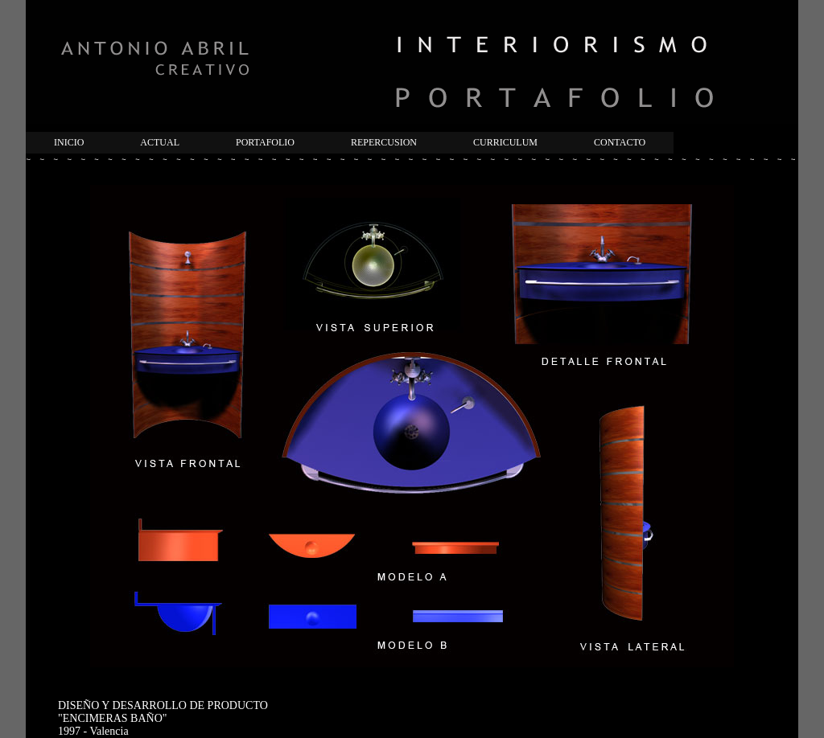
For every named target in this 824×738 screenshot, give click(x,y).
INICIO (69, 142)
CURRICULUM (505, 142)
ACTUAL (159, 142)
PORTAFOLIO (265, 142)
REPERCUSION (384, 142)
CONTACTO (619, 142)
